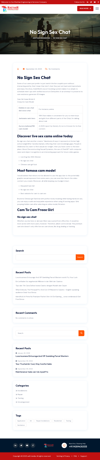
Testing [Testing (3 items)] (68, 421)
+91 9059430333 (78, 446)
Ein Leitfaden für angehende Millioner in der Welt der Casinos (39, 281)
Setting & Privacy (63, 456)
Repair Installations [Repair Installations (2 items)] (43, 421)
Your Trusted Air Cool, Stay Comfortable (34, 364)
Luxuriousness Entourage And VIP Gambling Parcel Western (42, 356)
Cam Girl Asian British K (26, 99)
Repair (20, 394)
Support (84, 456)
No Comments (54, 69)
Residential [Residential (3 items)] (58, 421)
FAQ (75, 456)
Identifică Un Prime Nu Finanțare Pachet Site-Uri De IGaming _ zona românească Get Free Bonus (48, 297)
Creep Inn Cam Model (25, 102)
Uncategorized (23, 402)
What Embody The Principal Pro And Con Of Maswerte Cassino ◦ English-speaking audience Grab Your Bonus (47, 291)
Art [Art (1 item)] (31, 421)
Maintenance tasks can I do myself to (32, 372)
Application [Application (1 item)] (21, 421)
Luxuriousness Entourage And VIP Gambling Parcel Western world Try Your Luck (46, 277)
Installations (22, 390)
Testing (21, 398)
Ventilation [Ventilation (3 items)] (21, 425)
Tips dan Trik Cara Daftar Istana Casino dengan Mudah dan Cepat (41, 285)
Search (20, 250)
